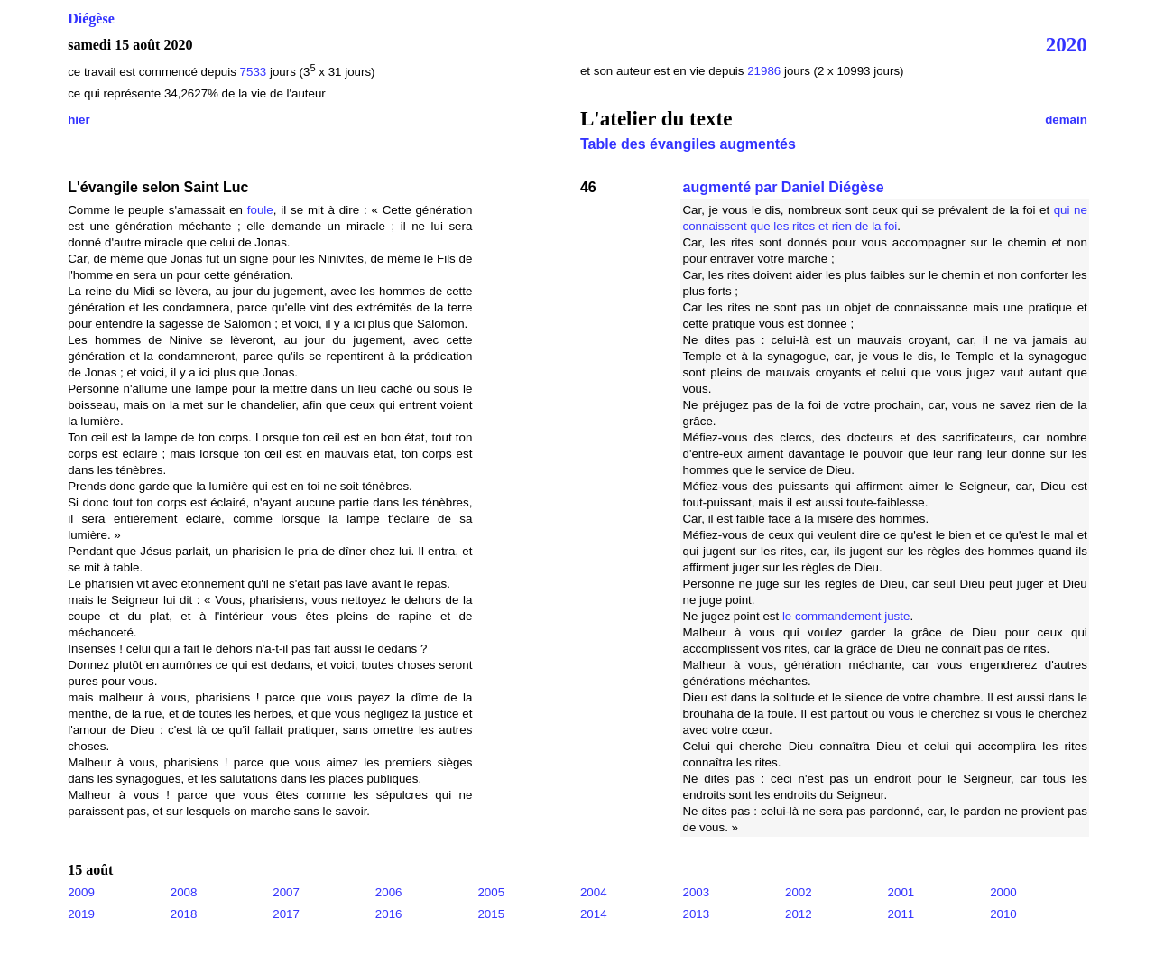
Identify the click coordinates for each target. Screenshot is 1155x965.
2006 (388, 892)
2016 (388, 914)
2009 (81, 892)
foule (260, 210)
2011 (901, 914)
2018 (184, 914)
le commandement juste (846, 616)
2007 (286, 892)
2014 (593, 914)
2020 (1066, 44)
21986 (765, 71)
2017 (286, 914)
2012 (798, 914)
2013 (695, 914)
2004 (593, 892)
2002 (798, 892)
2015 (490, 914)
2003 (695, 892)
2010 (1003, 914)
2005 (490, 892)
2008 (184, 892)
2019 (81, 914)
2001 (901, 892)
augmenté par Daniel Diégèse (782, 187)
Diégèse (91, 18)
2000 (1003, 892)
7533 (253, 72)
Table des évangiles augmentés (688, 144)
